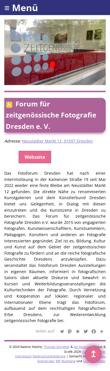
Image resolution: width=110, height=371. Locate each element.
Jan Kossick (82, 347)
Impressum (23, 356)
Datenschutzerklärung (49, 356)
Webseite (35, 157)
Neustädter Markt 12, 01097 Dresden (57, 141)
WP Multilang (65, 361)
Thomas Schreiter (57, 347)
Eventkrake (45, 361)
